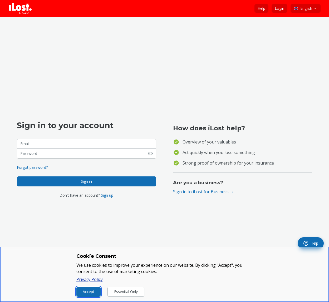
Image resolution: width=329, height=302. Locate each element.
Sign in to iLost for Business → (203, 192)
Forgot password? (32, 167)
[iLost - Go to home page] (20, 8)
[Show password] (152, 153)
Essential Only (126, 291)
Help (261, 8)
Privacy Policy (89, 279)
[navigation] (311, 243)
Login (279, 8)
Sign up (107, 195)
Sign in (86, 181)
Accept (88, 291)
